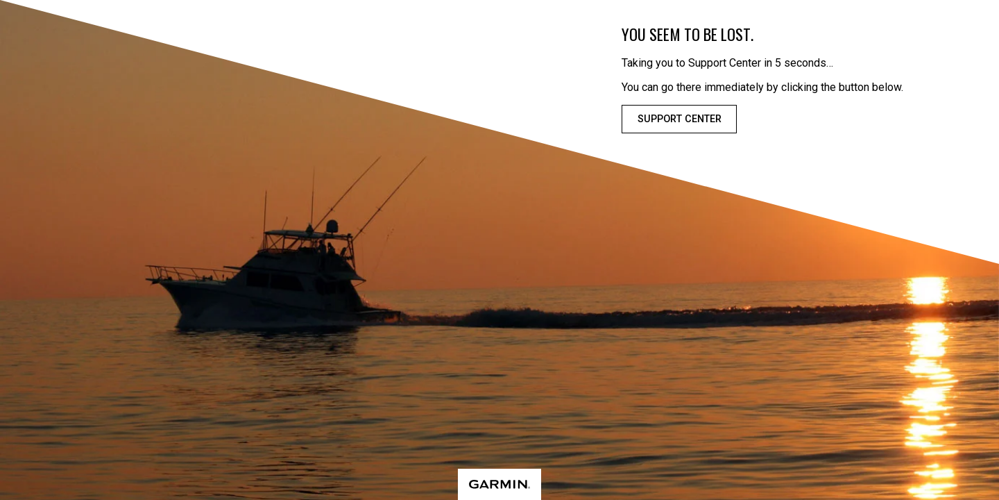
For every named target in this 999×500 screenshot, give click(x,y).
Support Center (680, 119)
